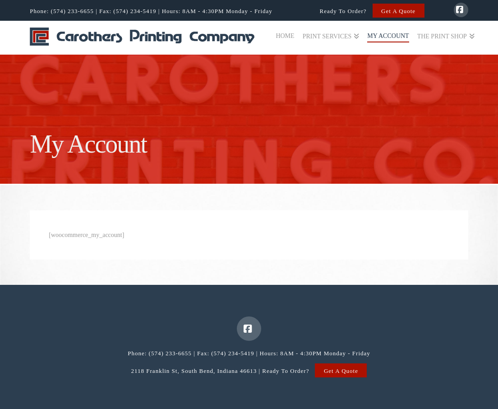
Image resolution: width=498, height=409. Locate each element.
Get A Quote (398, 11)
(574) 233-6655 (72, 11)
